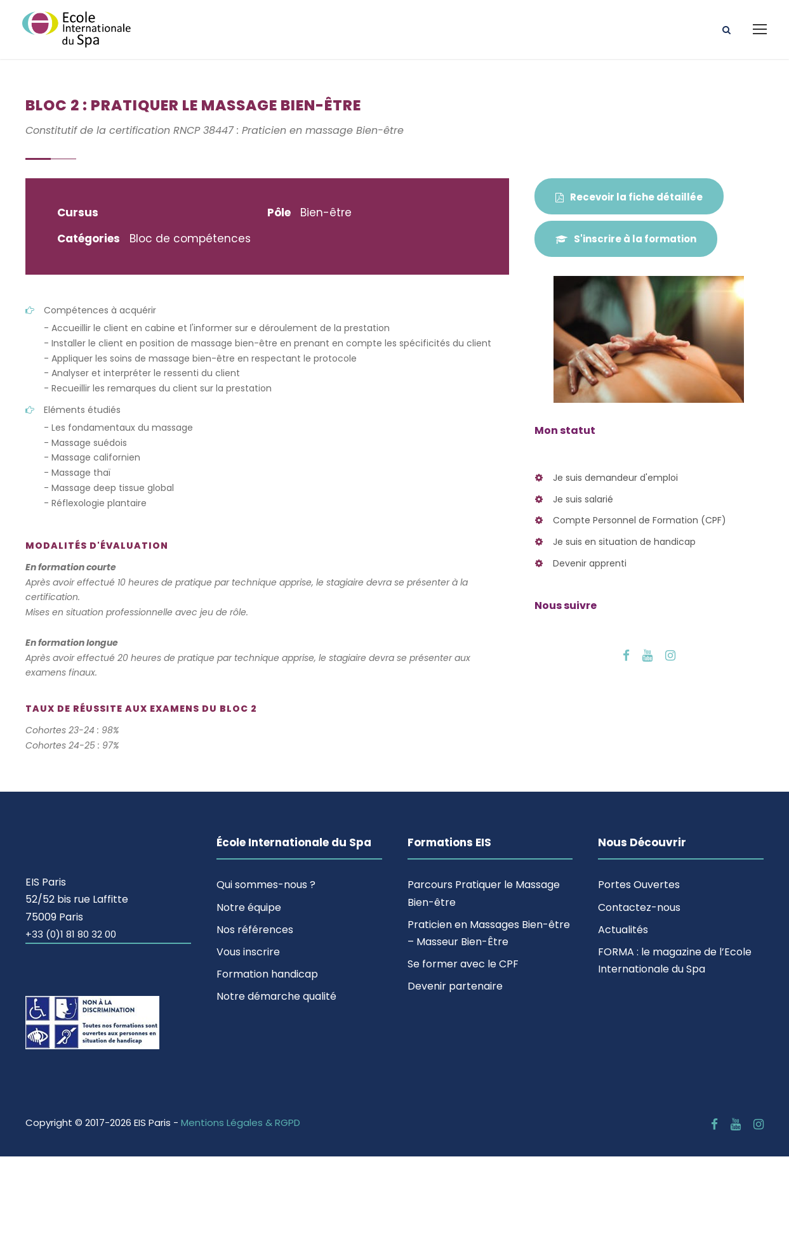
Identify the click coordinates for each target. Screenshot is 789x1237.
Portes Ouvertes (639, 884)
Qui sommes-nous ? (265, 884)
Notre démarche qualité (276, 996)
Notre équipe (248, 907)
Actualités (623, 929)
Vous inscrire (248, 952)
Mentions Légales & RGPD (240, 1122)
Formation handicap (267, 974)
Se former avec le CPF (463, 964)
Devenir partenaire (455, 986)
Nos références (254, 929)
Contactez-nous (639, 907)
